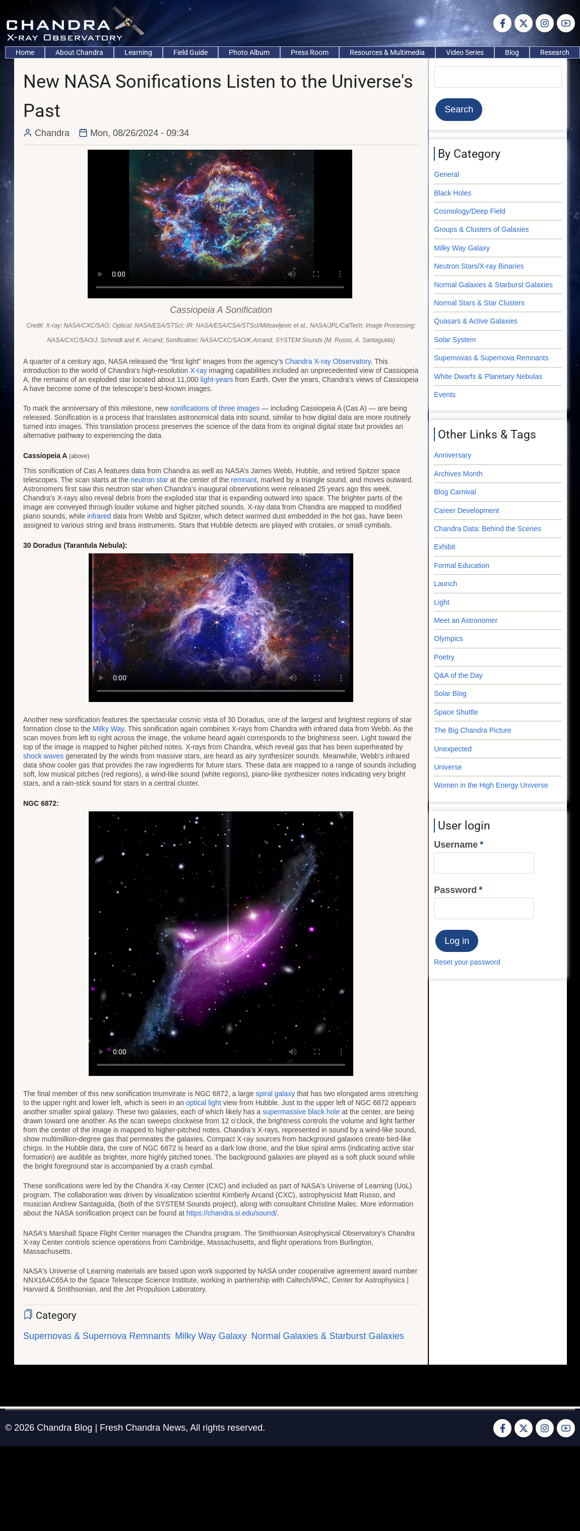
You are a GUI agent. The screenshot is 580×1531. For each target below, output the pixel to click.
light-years (217, 379)
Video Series (465, 52)
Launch (445, 584)
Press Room (310, 52)
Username (456, 845)
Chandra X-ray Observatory (328, 361)
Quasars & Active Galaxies (476, 321)
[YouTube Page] (566, 23)
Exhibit (444, 547)
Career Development (466, 510)
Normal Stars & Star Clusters (479, 303)
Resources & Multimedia (387, 52)
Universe (448, 767)
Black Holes (452, 193)
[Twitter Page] (523, 23)
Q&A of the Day (458, 675)
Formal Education (461, 565)
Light (441, 602)
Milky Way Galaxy (210, 1336)
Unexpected (453, 749)
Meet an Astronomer (465, 620)
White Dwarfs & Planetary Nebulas (488, 376)
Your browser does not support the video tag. (220, 224)
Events (445, 395)
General (446, 174)
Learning (138, 52)
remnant (243, 480)
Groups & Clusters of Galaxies (481, 229)
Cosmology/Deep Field (469, 211)
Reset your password (467, 962)
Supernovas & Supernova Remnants (96, 1336)
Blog (512, 52)
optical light (203, 1103)
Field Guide (190, 52)
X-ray (198, 370)
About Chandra (79, 52)
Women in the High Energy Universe (491, 785)
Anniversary (452, 455)
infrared (99, 516)
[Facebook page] (502, 23)
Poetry (444, 657)
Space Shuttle (456, 712)
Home (25, 52)
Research (554, 52)
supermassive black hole (301, 1112)
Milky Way (108, 729)
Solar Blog (450, 693)
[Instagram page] (545, 23)
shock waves (43, 756)
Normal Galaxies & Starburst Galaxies (327, 1336)
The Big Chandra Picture (472, 730)
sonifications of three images (215, 408)
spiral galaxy (275, 1094)
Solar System (455, 340)
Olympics (448, 638)
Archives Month (458, 474)
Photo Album (249, 52)
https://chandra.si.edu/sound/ (231, 1213)
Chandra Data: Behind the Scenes (487, 529)
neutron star (149, 480)
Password (455, 890)
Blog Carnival (455, 492)
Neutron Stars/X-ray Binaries (479, 266)
